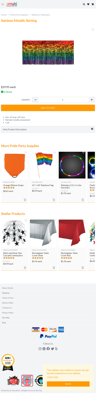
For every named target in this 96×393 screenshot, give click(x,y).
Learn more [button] (52, 377)
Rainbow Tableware (41, 14)
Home (4, 14)
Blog (4, 322)
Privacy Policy (7, 313)
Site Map (5, 317)
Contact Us (7, 308)
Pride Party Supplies (19, 14)
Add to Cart (48, 108)
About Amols (7, 288)
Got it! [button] (68, 384)
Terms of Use (7, 298)
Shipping (5, 293)
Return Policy (7, 303)
